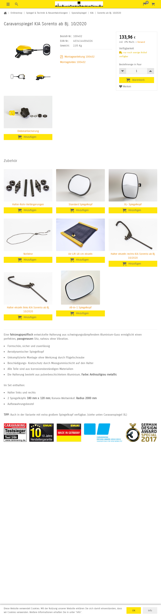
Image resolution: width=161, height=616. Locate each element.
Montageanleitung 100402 (80, 56)
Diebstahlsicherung (28, 131)
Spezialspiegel (79, 12)
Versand (141, 42)
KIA (91, 12)
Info (150, 610)
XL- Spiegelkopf (132, 204)
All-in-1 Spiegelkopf (80, 307)
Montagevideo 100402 (73, 62)
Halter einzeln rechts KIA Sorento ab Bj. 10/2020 (133, 255)
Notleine (28, 254)
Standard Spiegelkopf (80, 204)
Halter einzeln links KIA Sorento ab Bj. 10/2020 (28, 309)
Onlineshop (16, 12)
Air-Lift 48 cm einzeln (80, 254)
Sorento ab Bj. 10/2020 (109, 12)
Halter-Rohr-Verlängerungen (28, 204)
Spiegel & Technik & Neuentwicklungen (47, 12)
